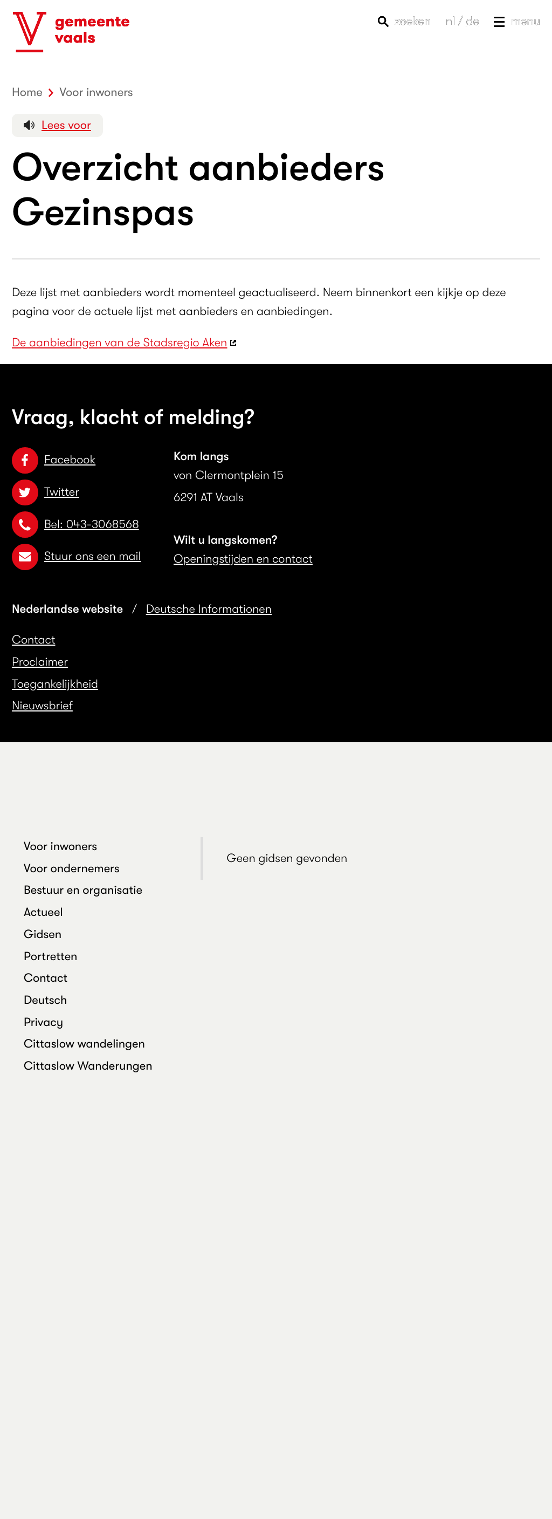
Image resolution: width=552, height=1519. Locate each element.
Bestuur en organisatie (83, 890)
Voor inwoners (60, 846)
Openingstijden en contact (243, 559)
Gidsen (42, 934)
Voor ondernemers (72, 868)
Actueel (43, 912)
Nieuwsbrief (42, 706)
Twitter (45, 492)
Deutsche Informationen (209, 609)
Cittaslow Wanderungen (88, 1066)
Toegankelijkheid (55, 684)
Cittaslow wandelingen (84, 1044)
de (472, 21)
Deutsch (45, 1000)
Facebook (53, 460)
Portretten (51, 956)
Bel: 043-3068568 (75, 524)
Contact (34, 640)
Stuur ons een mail (76, 556)
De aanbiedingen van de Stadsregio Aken (119, 343)
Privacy (43, 1022)
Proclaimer (40, 662)
